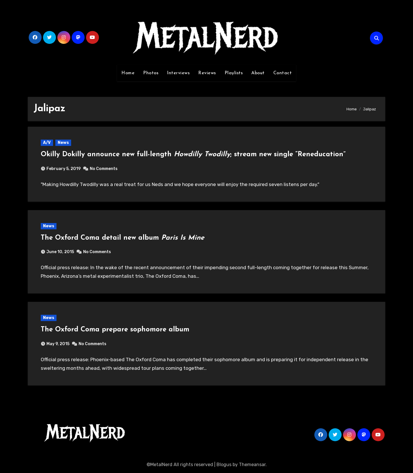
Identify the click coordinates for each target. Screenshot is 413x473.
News (63, 142)
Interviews (178, 73)
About (258, 73)
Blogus (224, 464)
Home (128, 73)
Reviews (207, 73)
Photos (150, 73)
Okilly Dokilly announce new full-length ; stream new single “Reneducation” (193, 154)
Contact (282, 73)
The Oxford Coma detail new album (122, 237)
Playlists (234, 73)
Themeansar (252, 464)
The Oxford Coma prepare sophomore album (115, 329)
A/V (47, 142)
